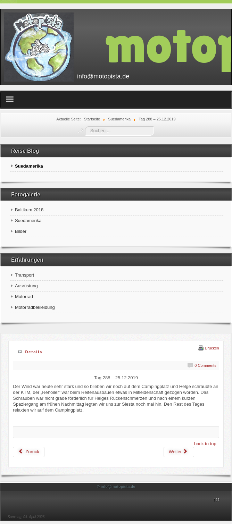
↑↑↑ (216, 499)
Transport (24, 275)
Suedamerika (29, 166)
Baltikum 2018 (29, 209)
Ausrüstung (26, 285)
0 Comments (205, 365)
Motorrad (24, 296)
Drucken (208, 348)
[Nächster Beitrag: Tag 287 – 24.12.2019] (179, 452)
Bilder (20, 231)
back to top (205, 443)
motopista (168, 44)
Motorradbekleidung (35, 307)
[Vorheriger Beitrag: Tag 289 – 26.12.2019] (28, 452)
